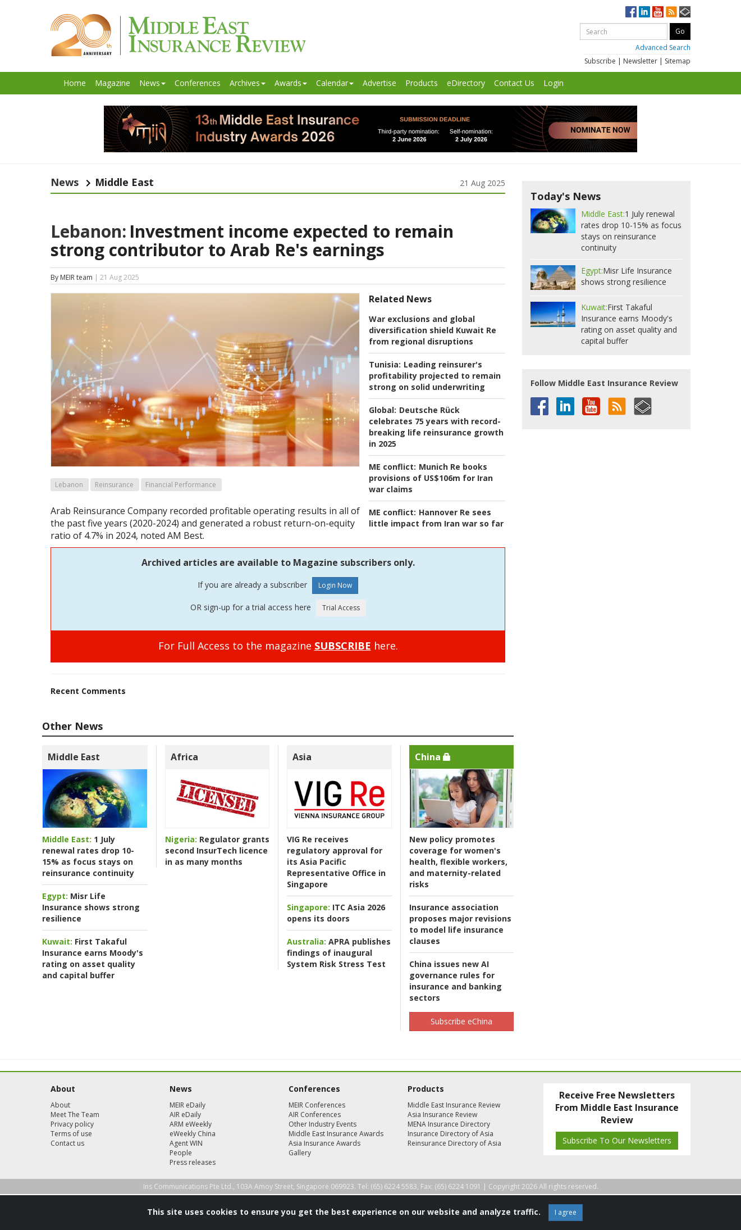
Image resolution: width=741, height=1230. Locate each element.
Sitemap (677, 61)
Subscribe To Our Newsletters (616, 1140)
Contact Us (514, 83)
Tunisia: (385, 364)
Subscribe (600, 61)
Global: (382, 410)
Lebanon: (88, 231)
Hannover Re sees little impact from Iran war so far (436, 518)
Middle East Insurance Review (454, 1105)
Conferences (198, 83)
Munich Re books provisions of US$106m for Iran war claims (431, 477)
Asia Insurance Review (442, 1114)
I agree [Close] (566, 1212)
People (181, 1153)
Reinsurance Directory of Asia (454, 1143)
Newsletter (640, 61)
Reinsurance (114, 484)
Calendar (335, 83)
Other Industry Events (322, 1124)
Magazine (112, 83)
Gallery (300, 1153)
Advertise (379, 83)
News (152, 83)
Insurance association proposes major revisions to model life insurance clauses (460, 924)
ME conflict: (392, 466)
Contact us (67, 1143)
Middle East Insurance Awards (336, 1133)
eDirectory (466, 83)
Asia (302, 757)
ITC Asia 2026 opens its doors (336, 913)
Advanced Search (662, 47)
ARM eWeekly (191, 1124)
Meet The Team (75, 1114)
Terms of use (71, 1133)
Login (553, 83)
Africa (184, 757)
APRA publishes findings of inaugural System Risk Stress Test (339, 952)
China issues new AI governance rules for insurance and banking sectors (455, 981)
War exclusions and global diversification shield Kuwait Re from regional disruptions (432, 330)
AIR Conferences (315, 1114)
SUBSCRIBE (342, 645)
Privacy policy (72, 1124)
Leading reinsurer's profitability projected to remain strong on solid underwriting (435, 375)
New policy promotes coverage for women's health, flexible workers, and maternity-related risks (458, 861)
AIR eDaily (185, 1114)
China (433, 757)
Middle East (74, 757)
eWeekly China (193, 1133)
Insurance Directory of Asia (450, 1133)
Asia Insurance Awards (324, 1143)
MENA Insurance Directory (449, 1124)
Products (421, 83)
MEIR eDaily (187, 1105)
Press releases (193, 1162)
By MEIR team (72, 277)
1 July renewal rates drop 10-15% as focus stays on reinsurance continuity (88, 856)
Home (74, 83)
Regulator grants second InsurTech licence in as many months (217, 850)
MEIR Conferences (317, 1105)
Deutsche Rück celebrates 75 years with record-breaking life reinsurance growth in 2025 (436, 427)
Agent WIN (186, 1143)
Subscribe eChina (461, 1021)
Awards (291, 83)
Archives (248, 83)
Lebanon (69, 484)
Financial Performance (180, 484)
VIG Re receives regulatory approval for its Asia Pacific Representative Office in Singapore (336, 861)
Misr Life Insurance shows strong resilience (91, 907)
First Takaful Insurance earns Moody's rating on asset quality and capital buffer (92, 958)
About (60, 1105)
